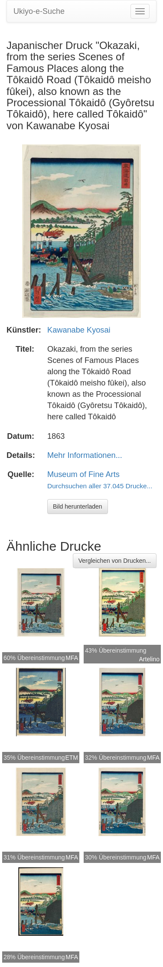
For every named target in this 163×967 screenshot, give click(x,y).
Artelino (149, 659)
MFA (71, 657)
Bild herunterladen (77, 506)
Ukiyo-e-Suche (39, 11)
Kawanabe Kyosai (79, 330)
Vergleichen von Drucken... (114, 560)
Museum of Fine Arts (83, 474)
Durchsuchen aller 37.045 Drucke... (99, 486)
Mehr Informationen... (84, 455)
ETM (71, 757)
